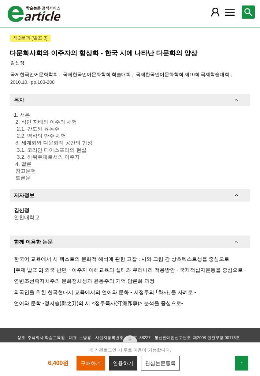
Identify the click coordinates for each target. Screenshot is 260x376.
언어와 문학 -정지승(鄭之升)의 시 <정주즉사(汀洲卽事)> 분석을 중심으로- (98, 303)
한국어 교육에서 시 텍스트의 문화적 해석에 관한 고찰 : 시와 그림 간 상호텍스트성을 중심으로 (121, 259)
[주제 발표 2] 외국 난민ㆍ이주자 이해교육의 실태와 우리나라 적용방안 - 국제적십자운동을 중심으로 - (130, 270)
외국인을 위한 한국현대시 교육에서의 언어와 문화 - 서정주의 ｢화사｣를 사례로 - (105, 292)
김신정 (17, 62)
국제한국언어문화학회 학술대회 (97, 74)
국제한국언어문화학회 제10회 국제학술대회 (183, 74)
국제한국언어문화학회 (34, 74)
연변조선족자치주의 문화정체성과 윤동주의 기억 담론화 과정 (84, 281)
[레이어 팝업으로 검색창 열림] (248, 12)
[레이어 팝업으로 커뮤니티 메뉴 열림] (230, 12)
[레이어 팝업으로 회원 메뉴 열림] (215, 12)
